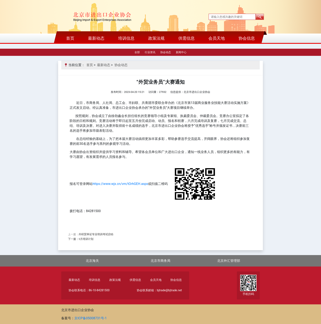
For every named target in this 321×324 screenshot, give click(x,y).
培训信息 (126, 38)
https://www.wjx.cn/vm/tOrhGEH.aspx (120, 184)
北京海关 (92, 261)
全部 (137, 52)
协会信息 (246, 38)
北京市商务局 (160, 261)
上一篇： (90, 234)
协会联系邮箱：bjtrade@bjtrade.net (159, 290)
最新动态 (96, 38)
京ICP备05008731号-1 (90, 318)
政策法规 (156, 38)
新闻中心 (181, 52)
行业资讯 (150, 52)
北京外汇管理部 (228, 261)
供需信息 (186, 38)
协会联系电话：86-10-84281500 (89, 290)
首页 (70, 38)
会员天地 (216, 38)
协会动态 (165, 52)
